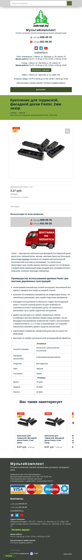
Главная (13, 113)
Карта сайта (68, 554)
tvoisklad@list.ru (41, 52)
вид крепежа (23, 259)
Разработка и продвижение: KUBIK (24, 553)
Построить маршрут (41, 70)
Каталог (41, 90)
